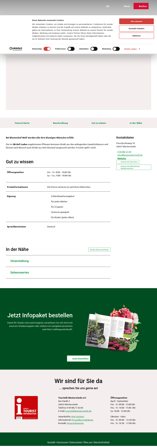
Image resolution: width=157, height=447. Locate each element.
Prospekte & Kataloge (82, 421)
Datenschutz (76, 443)
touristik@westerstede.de (78, 412)
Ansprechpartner (75, 424)
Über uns (88, 443)
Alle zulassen (136, 6)
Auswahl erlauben (136, 13)
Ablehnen (136, 20)
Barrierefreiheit (102, 443)
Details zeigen (130, 34)
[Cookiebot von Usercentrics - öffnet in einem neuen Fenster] (16, 34)
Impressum (62, 443)
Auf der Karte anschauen (99, 250)
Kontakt (51, 443)
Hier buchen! (77, 417)
